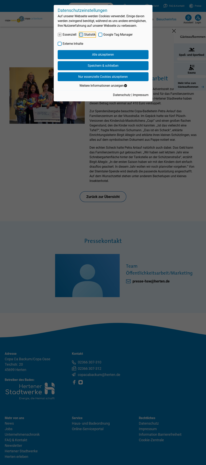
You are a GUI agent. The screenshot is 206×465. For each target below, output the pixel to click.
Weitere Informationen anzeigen (103, 85)
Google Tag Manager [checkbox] (118, 34)
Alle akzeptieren (103, 54)
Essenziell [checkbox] (69, 34)
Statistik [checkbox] (90, 34)
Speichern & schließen (103, 66)
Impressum (141, 95)
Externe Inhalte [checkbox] (73, 44)
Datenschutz (122, 95)
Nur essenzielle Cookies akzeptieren (103, 77)
